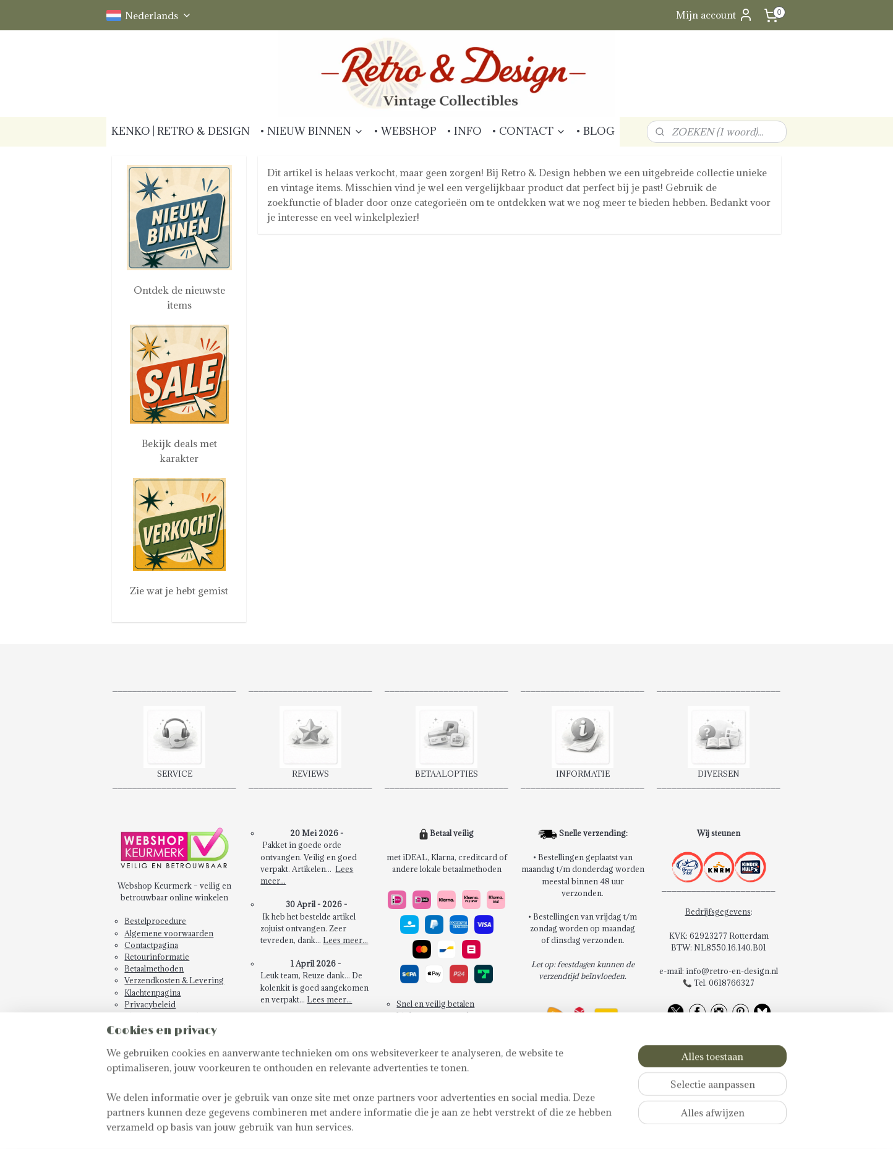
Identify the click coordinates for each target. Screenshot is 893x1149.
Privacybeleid (150, 1004)
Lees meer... (345, 940)
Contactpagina (151, 945)
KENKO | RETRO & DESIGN (180, 131)
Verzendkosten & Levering (174, 980)
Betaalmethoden (154, 968)
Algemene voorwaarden (168, 933)
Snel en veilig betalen (435, 1004)
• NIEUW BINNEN (312, 131)
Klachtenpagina (152, 992)
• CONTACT (529, 131)
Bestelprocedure (155, 921)
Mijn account (714, 14)
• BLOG (595, 131)
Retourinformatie (156, 957)
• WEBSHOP (405, 131)
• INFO (464, 131)
